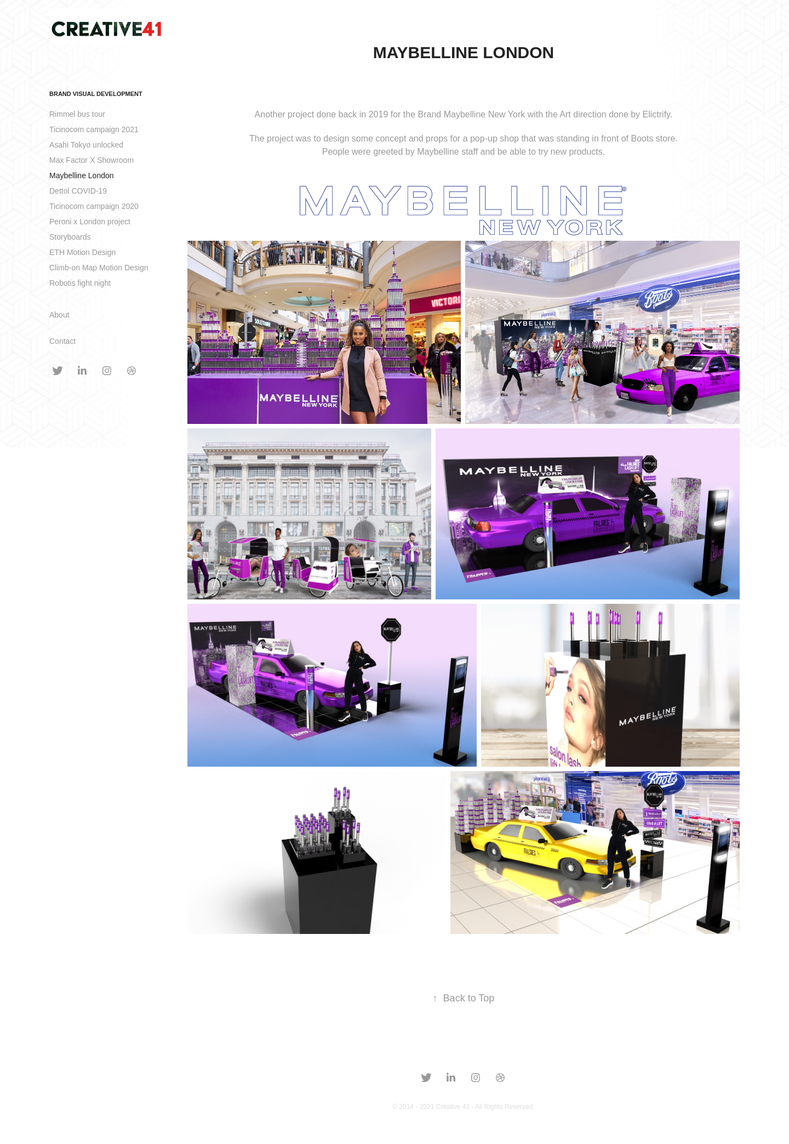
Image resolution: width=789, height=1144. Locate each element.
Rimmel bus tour (77, 114)
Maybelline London (81, 175)
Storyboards (69, 237)
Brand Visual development (95, 93)
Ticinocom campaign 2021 (94, 129)
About (59, 314)
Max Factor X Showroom (91, 160)
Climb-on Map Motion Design (98, 267)
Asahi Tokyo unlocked (86, 144)
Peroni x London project (89, 221)
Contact (62, 341)
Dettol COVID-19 (78, 190)
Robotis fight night (80, 283)
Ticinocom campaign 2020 (94, 206)
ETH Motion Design (82, 252)
